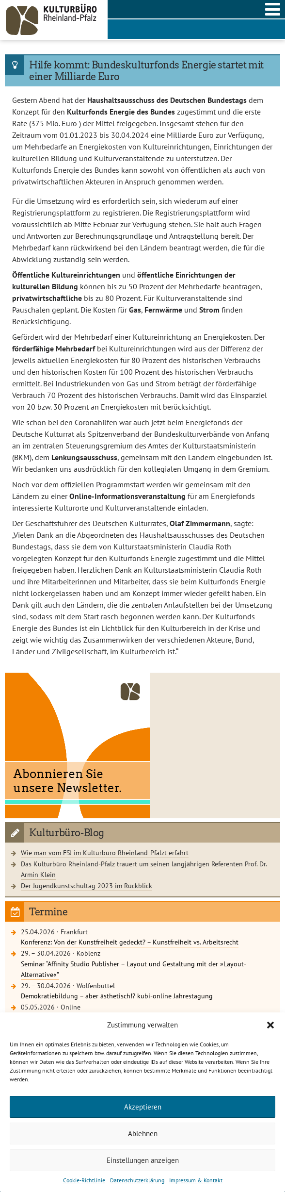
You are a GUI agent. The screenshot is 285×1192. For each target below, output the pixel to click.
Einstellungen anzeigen (143, 1160)
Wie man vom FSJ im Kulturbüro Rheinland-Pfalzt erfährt (105, 852)
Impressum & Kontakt (195, 1180)
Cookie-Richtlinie (84, 1180)
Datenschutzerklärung (137, 1180)
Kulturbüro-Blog (66, 833)
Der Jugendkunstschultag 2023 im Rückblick (86, 885)
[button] (270, 1025)
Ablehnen (143, 1133)
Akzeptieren (142, 1106)
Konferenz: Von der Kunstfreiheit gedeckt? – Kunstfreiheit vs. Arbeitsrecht (129, 941)
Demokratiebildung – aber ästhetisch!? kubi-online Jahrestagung (117, 995)
